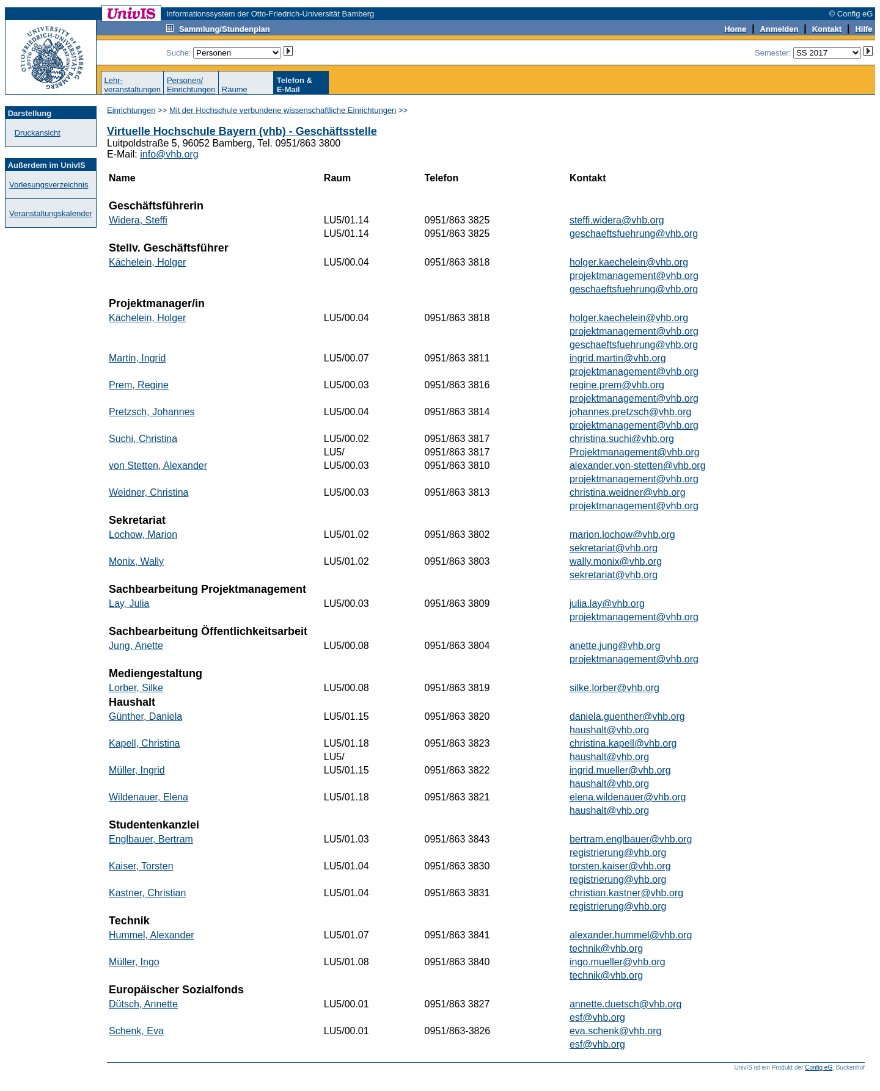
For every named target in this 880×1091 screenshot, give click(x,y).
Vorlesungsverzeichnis (48, 184)
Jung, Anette (136, 645)
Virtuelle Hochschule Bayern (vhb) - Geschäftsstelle (242, 131)
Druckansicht (38, 132)
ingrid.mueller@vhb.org (620, 770)
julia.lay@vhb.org (607, 603)
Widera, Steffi (138, 220)
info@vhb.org (169, 154)
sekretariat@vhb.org (614, 548)
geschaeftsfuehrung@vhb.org (634, 233)
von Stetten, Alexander (158, 465)
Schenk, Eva (136, 1031)
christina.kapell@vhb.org (623, 743)
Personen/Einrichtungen (191, 85)
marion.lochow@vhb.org (622, 534)
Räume (235, 89)
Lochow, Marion (143, 534)
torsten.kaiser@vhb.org (620, 866)
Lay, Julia (129, 603)
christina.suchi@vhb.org (622, 438)
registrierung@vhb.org (618, 852)
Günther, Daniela (145, 716)
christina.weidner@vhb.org (628, 492)
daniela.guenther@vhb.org (627, 716)
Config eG (818, 1067)
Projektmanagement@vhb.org (635, 452)
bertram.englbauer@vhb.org (631, 839)
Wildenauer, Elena (148, 797)
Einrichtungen (131, 110)
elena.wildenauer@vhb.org (628, 797)
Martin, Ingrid (137, 358)
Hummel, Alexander (151, 935)
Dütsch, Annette (143, 1004)
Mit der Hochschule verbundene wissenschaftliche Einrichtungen (282, 110)
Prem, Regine (139, 385)
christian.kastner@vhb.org (626, 893)
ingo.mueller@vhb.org (618, 962)
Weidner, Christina (148, 492)
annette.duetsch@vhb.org (625, 1004)
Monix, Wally (136, 561)
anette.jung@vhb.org (615, 645)
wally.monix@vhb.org (616, 561)
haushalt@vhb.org (609, 730)
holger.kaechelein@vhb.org (629, 262)
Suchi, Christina (143, 438)
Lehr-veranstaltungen (132, 85)
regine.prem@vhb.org (617, 385)
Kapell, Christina (144, 743)
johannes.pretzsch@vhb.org (630, 412)
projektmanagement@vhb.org (634, 275)
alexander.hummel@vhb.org (631, 935)
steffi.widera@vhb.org (617, 220)
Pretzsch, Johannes (152, 412)
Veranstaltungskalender (50, 213)
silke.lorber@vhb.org (614, 688)
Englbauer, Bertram (151, 839)
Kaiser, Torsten (141, 866)
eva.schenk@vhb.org (616, 1031)
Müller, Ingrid (137, 770)
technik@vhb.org (606, 948)
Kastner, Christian (147, 893)
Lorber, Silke (136, 688)
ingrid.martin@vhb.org (618, 358)
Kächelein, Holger (147, 262)
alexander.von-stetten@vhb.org (638, 465)
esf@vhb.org (597, 1017)
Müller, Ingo (134, 962)
